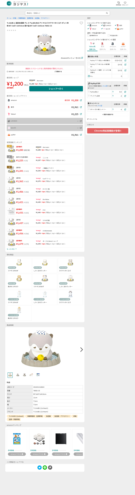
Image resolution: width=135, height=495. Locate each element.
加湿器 (48, 416)
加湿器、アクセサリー (42, 18)
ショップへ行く (56, 88)
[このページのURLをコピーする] (50, 468)
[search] (107, 13)
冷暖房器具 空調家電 (25, 18)
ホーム (9, 18)
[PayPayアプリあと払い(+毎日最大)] (125, 64)
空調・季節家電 (14, 419)
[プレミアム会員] (125, 95)
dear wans (40, 80)
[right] (81, 349)
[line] (44, 468)
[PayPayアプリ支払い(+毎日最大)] (125, 60)
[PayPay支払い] (125, 91)
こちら (104, 86)
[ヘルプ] (112, 91)
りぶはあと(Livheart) (16, 416)
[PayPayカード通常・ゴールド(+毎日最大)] (125, 70)
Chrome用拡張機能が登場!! (107, 130)
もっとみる (12, 249)
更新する (58, 71)
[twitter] (39, 468)
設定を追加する (107, 114)
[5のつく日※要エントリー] (125, 109)
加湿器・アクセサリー (62, 416)
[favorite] (81, 23)
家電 (14, 18)
